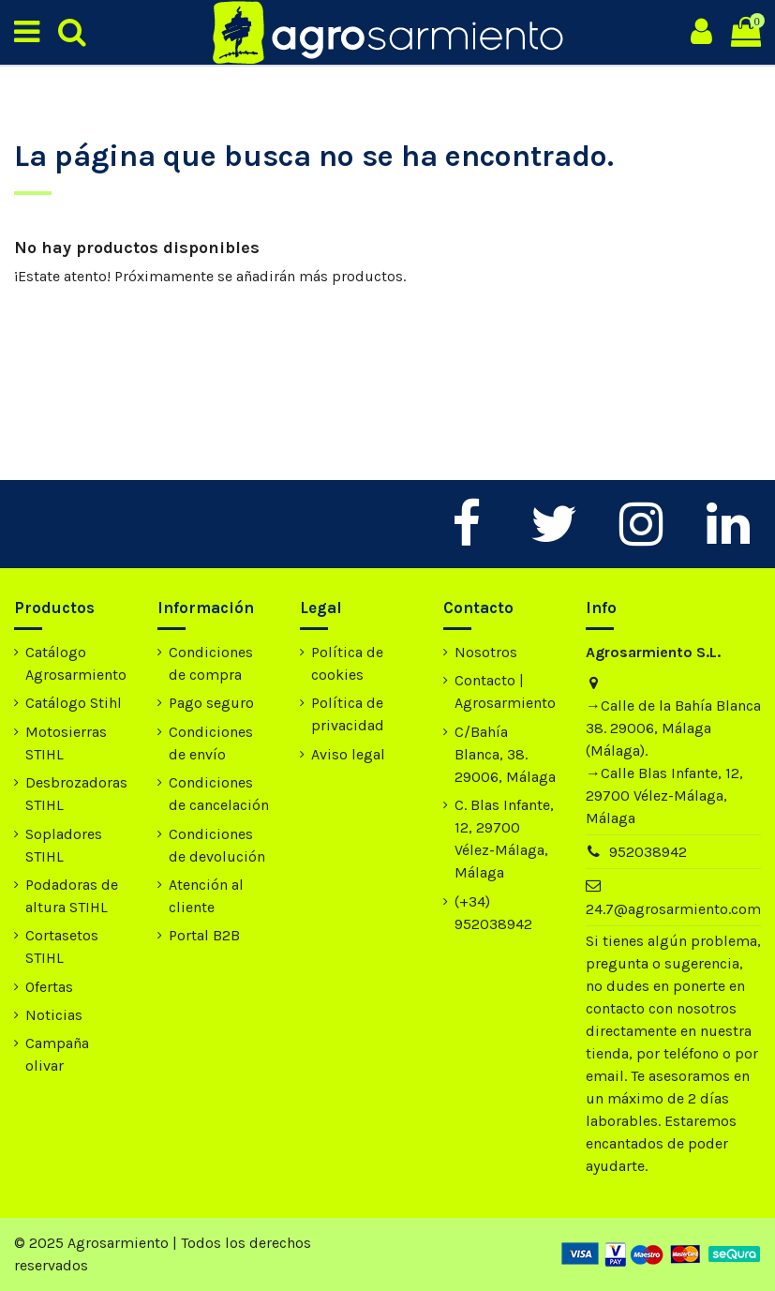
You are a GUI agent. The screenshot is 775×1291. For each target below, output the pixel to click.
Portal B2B (204, 935)
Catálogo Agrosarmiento (76, 663)
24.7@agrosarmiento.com (673, 909)
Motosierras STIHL (66, 743)
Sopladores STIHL (63, 845)
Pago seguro (211, 703)
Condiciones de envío (211, 743)
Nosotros (486, 652)
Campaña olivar (57, 1054)
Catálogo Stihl (73, 703)
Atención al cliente (206, 896)
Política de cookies (347, 663)
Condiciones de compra (211, 663)
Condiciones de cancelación (219, 793)
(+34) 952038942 (493, 913)
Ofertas (49, 987)
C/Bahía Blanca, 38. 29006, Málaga (505, 754)
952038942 (648, 852)
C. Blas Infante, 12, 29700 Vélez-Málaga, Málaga (504, 838)
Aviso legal (348, 754)
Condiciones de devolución (217, 845)
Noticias (53, 1015)
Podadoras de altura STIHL (71, 896)
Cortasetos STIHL (61, 946)
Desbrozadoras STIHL (76, 793)
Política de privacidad (347, 714)
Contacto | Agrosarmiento (505, 691)
